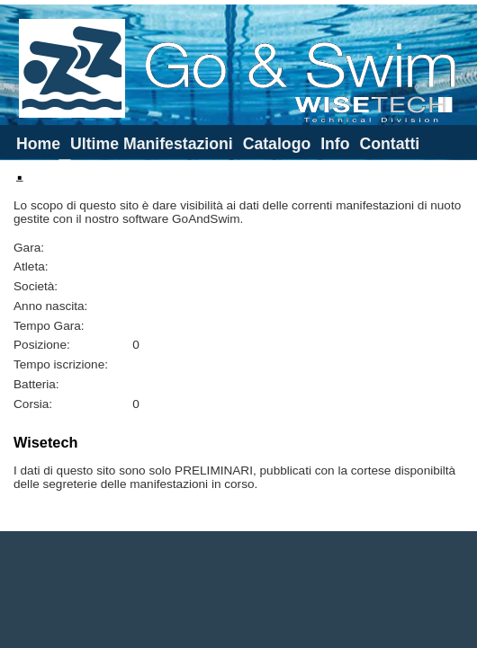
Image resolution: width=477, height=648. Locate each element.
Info (334, 144)
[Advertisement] (239, 589)
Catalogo (277, 144)
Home (38, 144)
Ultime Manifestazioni (151, 144)
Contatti (389, 144)
